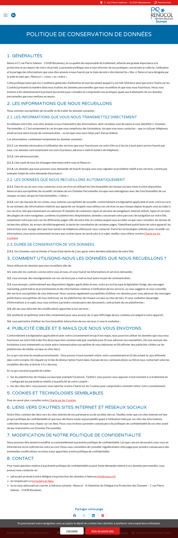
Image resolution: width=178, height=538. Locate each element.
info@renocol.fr (106, 476)
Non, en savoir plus (102, 530)
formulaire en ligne (42, 480)
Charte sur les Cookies (62, 400)
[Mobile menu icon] (5, 15)
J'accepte (72, 530)
